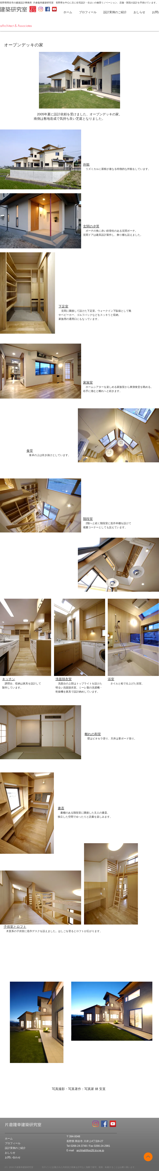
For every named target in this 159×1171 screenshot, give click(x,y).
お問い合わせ (12, 1157)
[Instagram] (40, 9)
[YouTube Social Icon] (54, 9)
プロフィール (12, 1143)
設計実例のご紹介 (15, 1148)
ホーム (9, 1138)
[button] (89, 12)
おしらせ (10, 1152)
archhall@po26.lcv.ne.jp (90, 1150)
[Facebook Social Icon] (47, 9)
